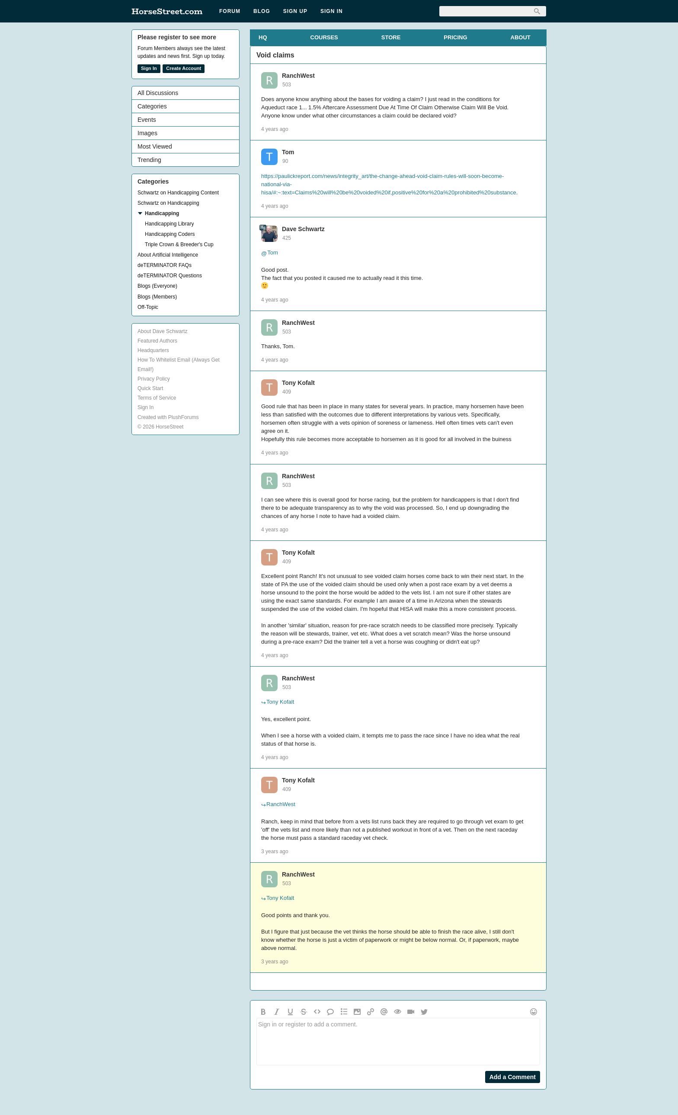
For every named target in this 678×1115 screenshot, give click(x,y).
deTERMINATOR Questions (170, 276)
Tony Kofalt (298, 382)
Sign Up (295, 11)
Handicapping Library (169, 224)
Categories (152, 106)
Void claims (275, 55)
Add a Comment (512, 1077)
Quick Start (150, 388)
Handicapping (162, 213)
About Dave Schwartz (162, 331)
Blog (261, 11)
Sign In (331, 11)
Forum (229, 11)
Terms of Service (157, 398)
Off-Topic (148, 307)
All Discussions (158, 92)
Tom (288, 152)
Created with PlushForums (168, 417)
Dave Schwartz (303, 229)
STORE (391, 37)
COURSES (324, 37)
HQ (263, 37)
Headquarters (153, 350)
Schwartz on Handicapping (168, 203)
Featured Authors (157, 341)
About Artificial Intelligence (168, 255)
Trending (149, 159)
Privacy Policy (154, 379)
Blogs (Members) (157, 297)
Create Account (183, 68)
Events (147, 119)
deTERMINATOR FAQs (165, 265)
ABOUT (521, 37)
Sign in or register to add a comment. (398, 1041)
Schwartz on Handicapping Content (178, 193)
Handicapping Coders (170, 234)
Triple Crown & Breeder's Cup (179, 244)
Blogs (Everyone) (157, 286)
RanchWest (298, 75)
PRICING (455, 37)
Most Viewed (155, 146)
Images (147, 133)
